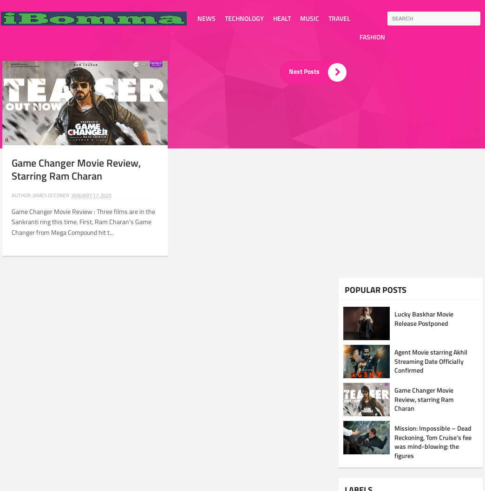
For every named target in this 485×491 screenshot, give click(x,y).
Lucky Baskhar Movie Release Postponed (423, 318)
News (206, 18)
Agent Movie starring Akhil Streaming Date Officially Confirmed (430, 361)
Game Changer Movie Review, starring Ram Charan (76, 169)
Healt (282, 18)
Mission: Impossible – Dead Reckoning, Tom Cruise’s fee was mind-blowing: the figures (433, 441)
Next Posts (318, 72)
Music (309, 18)
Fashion (372, 37)
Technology (244, 18)
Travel (339, 18)
